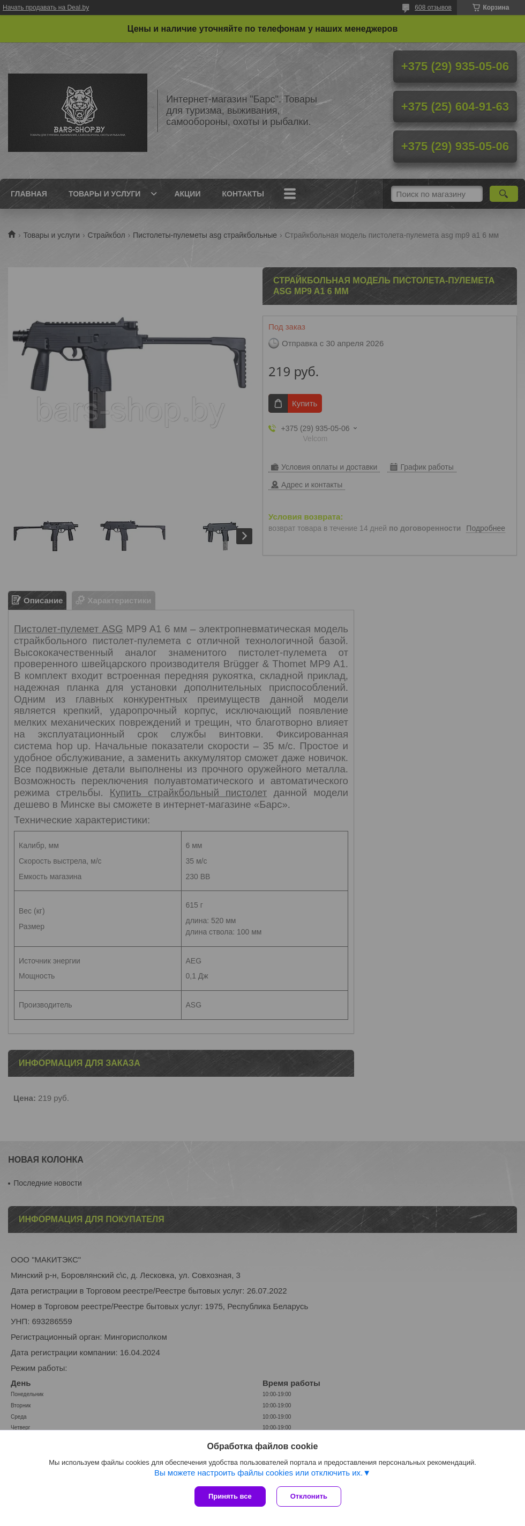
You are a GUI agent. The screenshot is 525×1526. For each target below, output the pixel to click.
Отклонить (308, 1496)
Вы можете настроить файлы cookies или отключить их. (258, 1472)
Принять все (230, 1496)
